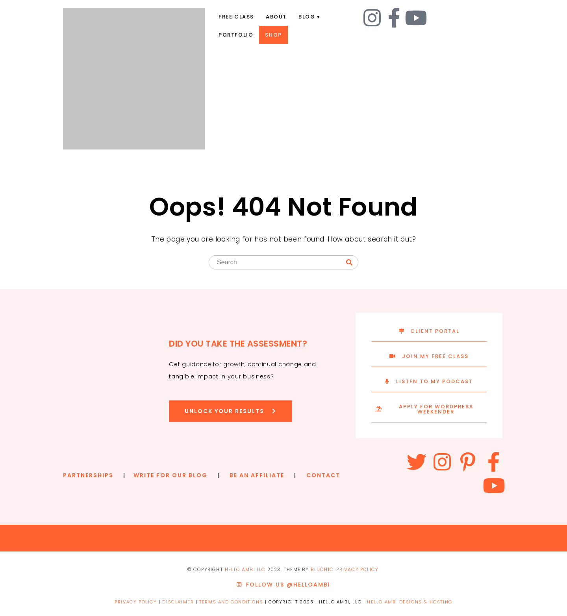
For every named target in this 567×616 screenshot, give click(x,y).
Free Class (236, 16)
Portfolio (236, 35)
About (276, 16)
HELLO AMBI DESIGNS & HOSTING (409, 602)
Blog (306, 16)
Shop (273, 35)
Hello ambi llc (245, 569)
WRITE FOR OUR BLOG (170, 475)
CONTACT (323, 475)
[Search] (349, 263)
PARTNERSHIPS (88, 475)
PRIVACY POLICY (357, 569)
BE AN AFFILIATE (257, 475)
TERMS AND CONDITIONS (231, 602)
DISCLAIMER (178, 602)
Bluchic (322, 569)
